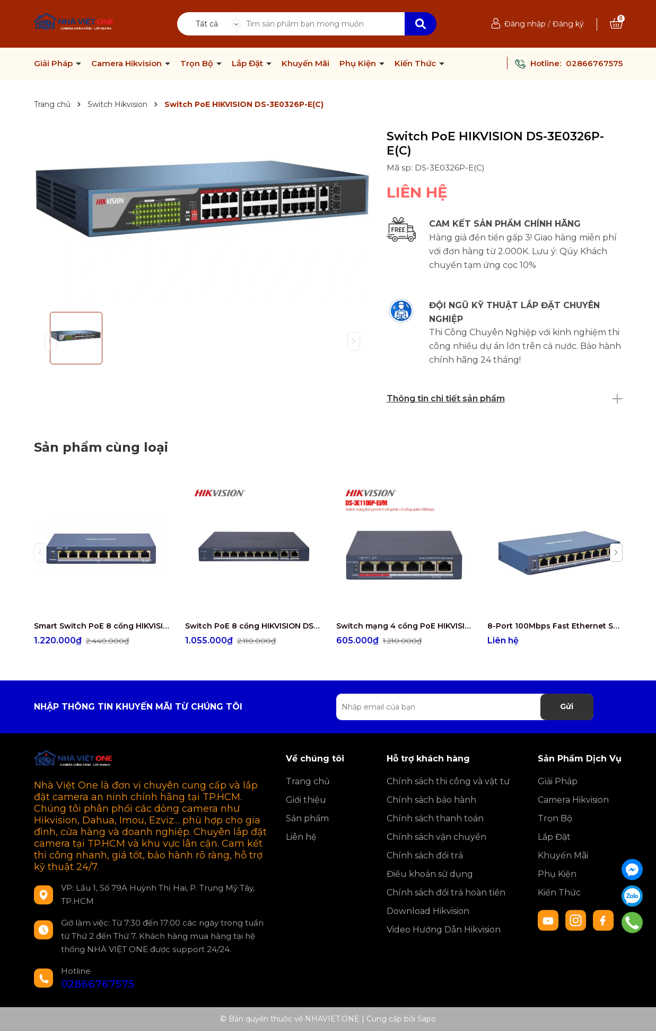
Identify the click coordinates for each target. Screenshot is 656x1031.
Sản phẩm (307, 818)
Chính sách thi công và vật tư (448, 781)
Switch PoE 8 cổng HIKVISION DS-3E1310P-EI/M (252, 626)
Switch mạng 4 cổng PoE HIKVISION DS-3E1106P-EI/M (403, 626)
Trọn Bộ (197, 63)
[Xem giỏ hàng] (616, 24)
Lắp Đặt (248, 63)
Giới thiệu (306, 800)
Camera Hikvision (127, 63)
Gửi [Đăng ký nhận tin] (566, 706)
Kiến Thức (416, 63)
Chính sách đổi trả (425, 855)
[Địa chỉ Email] (464, 707)
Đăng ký (568, 24)
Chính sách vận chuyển (436, 837)
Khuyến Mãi (305, 63)
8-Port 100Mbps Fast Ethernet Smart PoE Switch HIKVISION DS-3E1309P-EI (555, 626)
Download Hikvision (428, 911)
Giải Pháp (54, 63)
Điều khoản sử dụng (430, 874)
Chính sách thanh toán (435, 818)
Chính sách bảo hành (431, 800)
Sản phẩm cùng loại (101, 447)
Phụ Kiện (358, 63)
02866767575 (594, 63)
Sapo (426, 1019)
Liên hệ (301, 837)
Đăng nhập (525, 24)
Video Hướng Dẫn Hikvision (444, 930)
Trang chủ (308, 781)
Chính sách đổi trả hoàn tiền (446, 892)
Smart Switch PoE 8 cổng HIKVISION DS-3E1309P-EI (101, 626)
